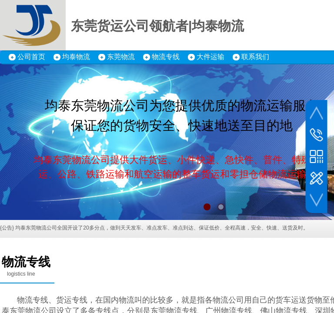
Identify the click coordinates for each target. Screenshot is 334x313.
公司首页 (31, 56)
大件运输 (210, 56)
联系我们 (255, 56)
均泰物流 (76, 56)
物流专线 (166, 56)
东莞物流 (121, 56)
